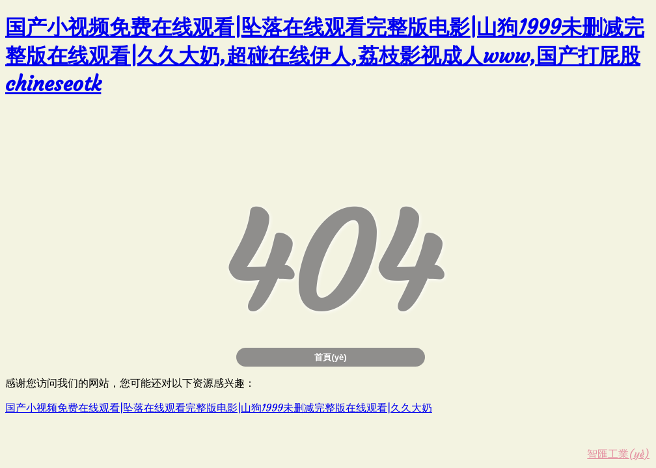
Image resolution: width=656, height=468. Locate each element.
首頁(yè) (330, 357)
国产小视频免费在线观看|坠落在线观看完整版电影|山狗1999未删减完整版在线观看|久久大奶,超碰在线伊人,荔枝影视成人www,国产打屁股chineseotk (324, 55)
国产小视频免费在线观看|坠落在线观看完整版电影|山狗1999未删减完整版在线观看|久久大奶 (218, 407)
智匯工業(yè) (618, 453)
